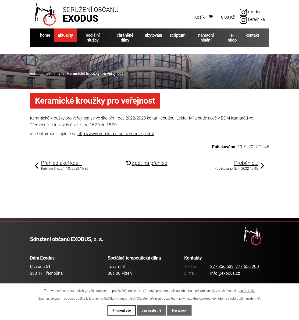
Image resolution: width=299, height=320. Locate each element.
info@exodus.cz (225, 273)
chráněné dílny (125, 37)
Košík (199, 17)
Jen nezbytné (151, 310)
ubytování (153, 35)
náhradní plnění (206, 37)
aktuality (65, 35)
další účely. (247, 290)
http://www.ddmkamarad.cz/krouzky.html (116, 133)
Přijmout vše (120, 310)
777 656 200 (247, 266)
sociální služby (93, 37)
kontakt (252, 35)
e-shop (232, 37)
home (45, 35)
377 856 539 (222, 266)
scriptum (177, 35)
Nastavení (180, 310)
